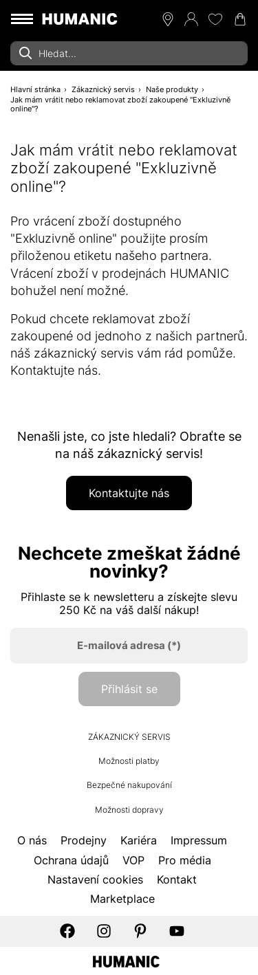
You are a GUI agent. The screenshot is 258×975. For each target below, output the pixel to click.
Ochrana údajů (71, 860)
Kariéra (138, 840)
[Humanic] (126, 960)
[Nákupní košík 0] (240, 19)
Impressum (199, 840)
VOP (133, 860)
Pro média (184, 860)
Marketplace (122, 899)
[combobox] (129, 53)
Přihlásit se (129, 689)
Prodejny (84, 840)
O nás (32, 840)
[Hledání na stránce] (129, 53)
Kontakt (177, 879)
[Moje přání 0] (215, 19)
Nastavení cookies (95, 879)
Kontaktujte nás (129, 493)
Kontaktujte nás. (57, 370)
